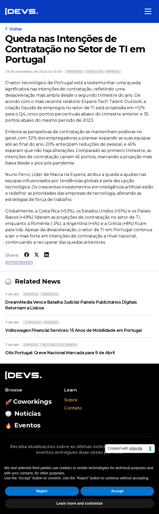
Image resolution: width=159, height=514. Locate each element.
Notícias (22, 413)
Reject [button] (41, 491)
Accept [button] (117, 491)
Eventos (22, 425)
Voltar (13, 29)
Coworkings (28, 401)
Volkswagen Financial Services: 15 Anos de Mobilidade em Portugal (73, 330)
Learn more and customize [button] (79, 503)
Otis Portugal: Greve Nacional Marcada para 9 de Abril (60, 352)
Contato (73, 408)
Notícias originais (19, 262)
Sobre (71, 399)
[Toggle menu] (148, 11)
